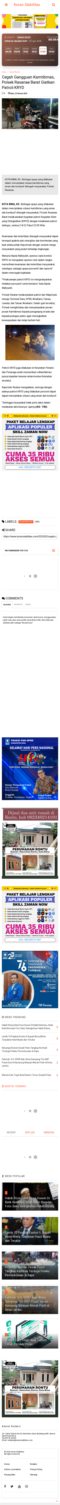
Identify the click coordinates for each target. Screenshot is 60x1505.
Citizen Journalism (12, 1469)
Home (4, 72)
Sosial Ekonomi (15, 72)
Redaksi (33, 1464)
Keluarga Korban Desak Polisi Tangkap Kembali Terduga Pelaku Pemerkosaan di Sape (27, 1271)
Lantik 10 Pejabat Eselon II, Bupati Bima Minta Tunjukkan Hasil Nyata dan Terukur (28, 1237)
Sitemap (33, 1475)
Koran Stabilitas (27, 4)
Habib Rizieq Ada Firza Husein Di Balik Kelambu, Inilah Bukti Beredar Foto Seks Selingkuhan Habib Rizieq (29, 1202)
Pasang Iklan (9, 1475)
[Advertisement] (25, 151)
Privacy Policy (36, 1469)
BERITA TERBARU (14, 1086)
